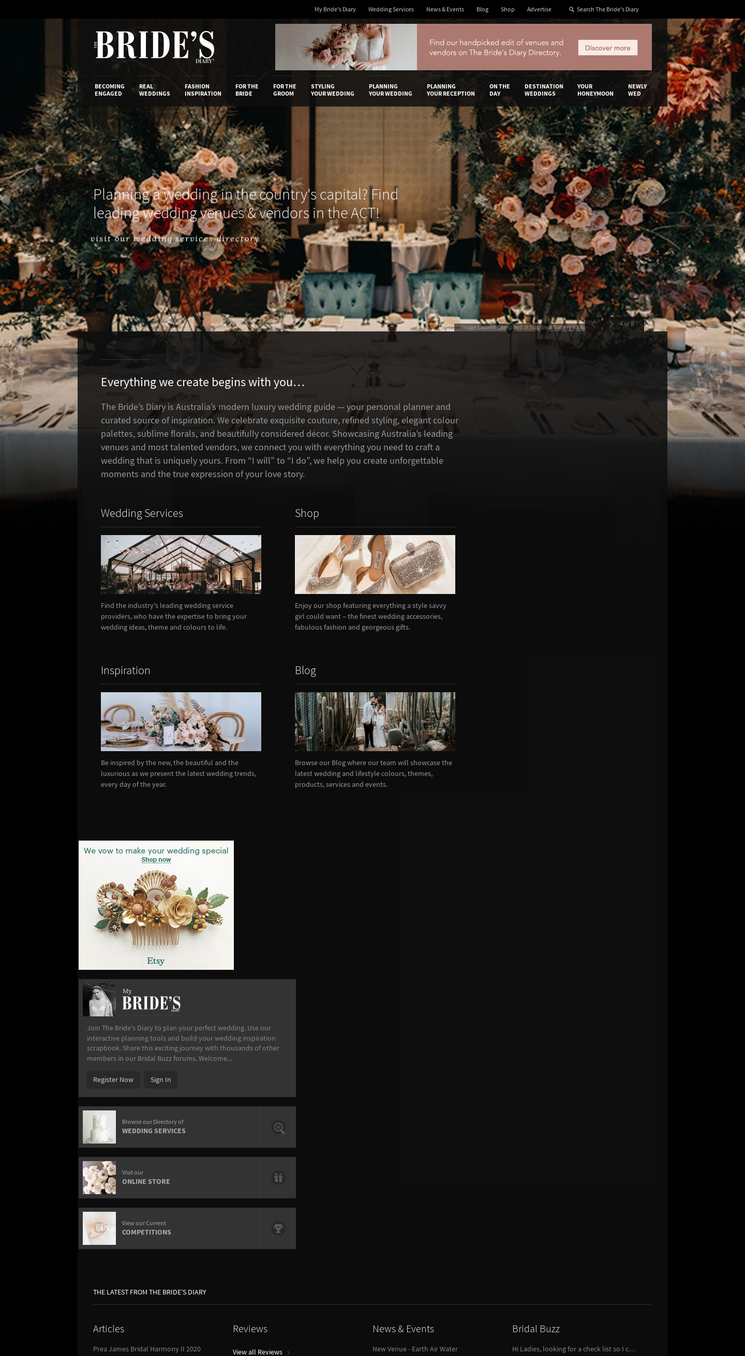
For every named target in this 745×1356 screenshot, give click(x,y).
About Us (109, 1087)
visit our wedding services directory (186, 239)
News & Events (445, 9)
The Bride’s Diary (154, 47)
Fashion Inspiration (203, 90)
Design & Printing (217, 1098)
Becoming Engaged (110, 90)
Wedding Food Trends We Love (140, 932)
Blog (482, 9)
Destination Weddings (544, 90)
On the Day (499, 90)
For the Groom (284, 90)
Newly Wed (637, 90)
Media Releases (311, 1087)
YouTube (602, 1168)
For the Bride (247, 90)
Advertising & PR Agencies (327, 1119)
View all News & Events (411, 914)
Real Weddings (154, 90)
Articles (108, 873)
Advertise (539, 9)
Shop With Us (405, 1087)
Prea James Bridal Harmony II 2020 (147, 893)
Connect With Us (604, 1073)
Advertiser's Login (218, 1087)
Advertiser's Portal (413, 1108)
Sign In (571, 609)
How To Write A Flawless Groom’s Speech (155, 906)
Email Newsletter (615, 1184)
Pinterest (603, 1152)
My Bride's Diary (335, 9)
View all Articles (120, 952)
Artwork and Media (414, 1098)
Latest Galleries (312, 1108)
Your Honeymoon (595, 90)
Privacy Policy (503, 1087)
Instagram (605, 1120)
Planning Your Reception (451, 90)
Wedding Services (391, 9)
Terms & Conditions (512, 1098)
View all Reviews (261, 896)
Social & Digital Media (224, 1108)
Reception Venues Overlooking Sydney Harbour (155, 919)
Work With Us (115, 1119)
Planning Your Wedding (390, 90)
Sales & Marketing (218, 1119)
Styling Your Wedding (332, 90)
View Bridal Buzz (540, 952)
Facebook (604, 1104)
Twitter (600, 1136)
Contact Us (111, 1098)
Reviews (250, 873)
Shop (508, 9)
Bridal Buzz (536, 873)
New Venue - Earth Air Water (415, 893)
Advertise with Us (121, 1108)
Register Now (523, 609)
